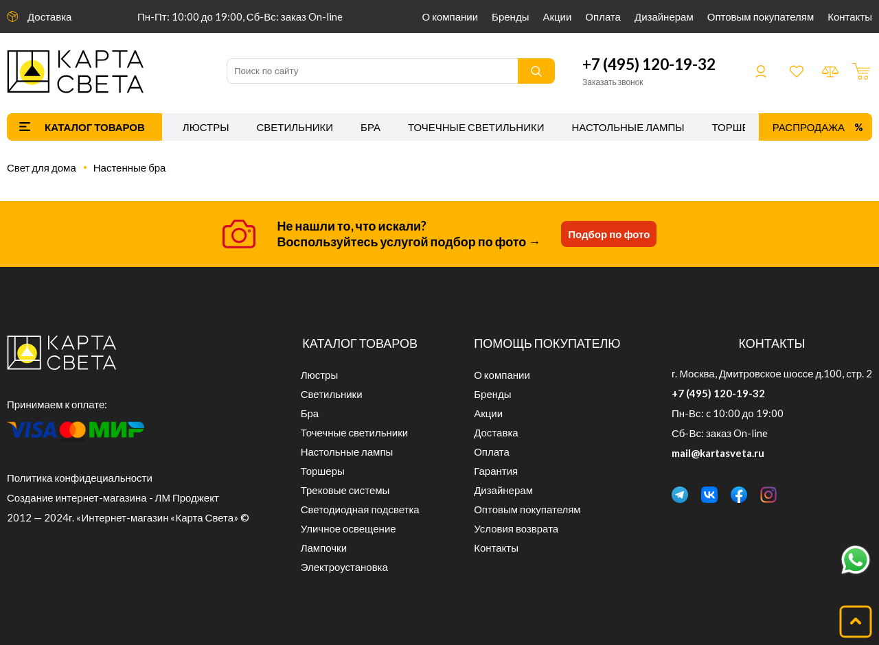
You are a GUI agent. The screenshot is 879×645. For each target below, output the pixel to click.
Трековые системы (345, 490)
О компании (450, 16)
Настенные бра (129, 167)
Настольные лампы (628, 127)
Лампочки (324, 547)
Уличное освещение (348, 528)
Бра (370, 127)
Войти (761, 71)
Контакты (849, 16)
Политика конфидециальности (79, 477)
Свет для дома (41, 167)
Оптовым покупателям (760, 16)
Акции (557, 16)
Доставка (49, 16)
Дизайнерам (664, 16)
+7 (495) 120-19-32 (649, 64)
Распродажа (809, 127)
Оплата (603, 16)
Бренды (510, 16)
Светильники (294, 127)
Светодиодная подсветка (360, 509)
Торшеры (738, 127)
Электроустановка (344, 567)
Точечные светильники (476, 127)
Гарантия (496, 471)
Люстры (206, 127)
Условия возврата (516, 528)
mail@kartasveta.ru (718, 453)
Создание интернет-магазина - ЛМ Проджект (113, 497)
